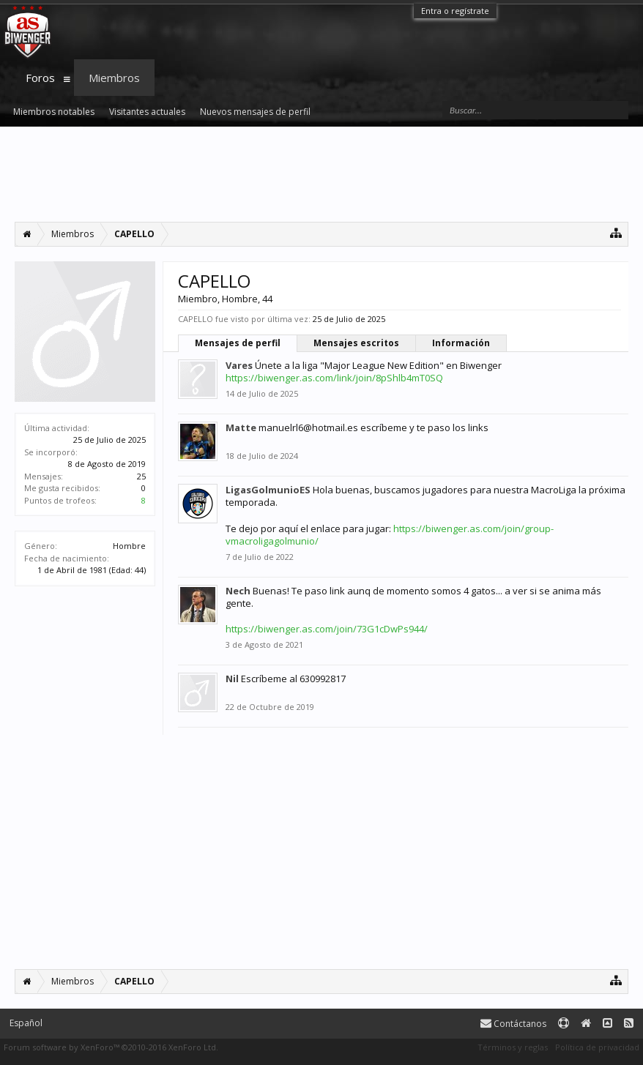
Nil (232, 678)
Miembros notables (53, 111)
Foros (40, 77)
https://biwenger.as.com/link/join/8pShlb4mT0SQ (334, 377)
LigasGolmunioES (268, 489)
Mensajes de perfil (237, 343)
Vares (239, 365)
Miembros (114, 77)
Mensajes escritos (356, 343)
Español (26, 1023)
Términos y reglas (512, 1047)
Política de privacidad (597, 1047)
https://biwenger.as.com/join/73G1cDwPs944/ (327, 628)
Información (461, 343)
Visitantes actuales (147, 111)
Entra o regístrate (455, 10)
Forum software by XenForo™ (111, 1047)
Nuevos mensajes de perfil (255, 111)
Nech (238, 590)
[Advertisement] (321, 174)
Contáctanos (513, 1023)
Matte (241, 427)
